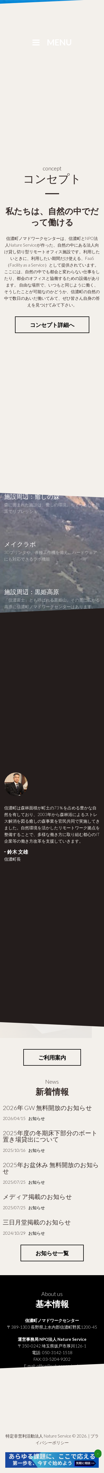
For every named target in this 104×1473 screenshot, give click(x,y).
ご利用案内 (52, 1057)
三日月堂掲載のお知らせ (37, 1222)
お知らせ (36, 1118)
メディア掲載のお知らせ (37, 1196)
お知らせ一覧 (52, 1253)
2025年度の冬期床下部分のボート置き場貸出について (50, 1136)
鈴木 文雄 (17, 852)
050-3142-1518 (57, 1352)
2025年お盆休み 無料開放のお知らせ (51, 1168)
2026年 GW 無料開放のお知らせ (47, 1107)
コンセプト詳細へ (52, 324)
